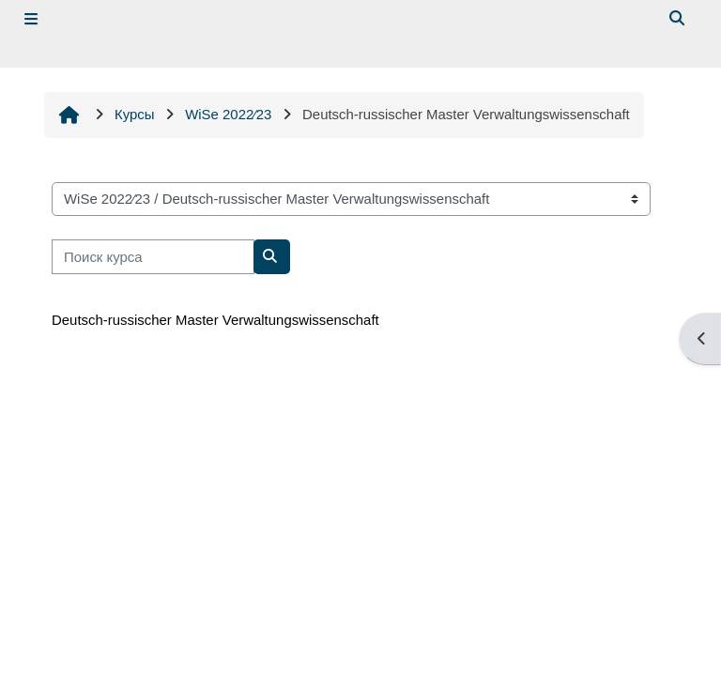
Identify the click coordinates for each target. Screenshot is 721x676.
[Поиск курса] (153, 256)
